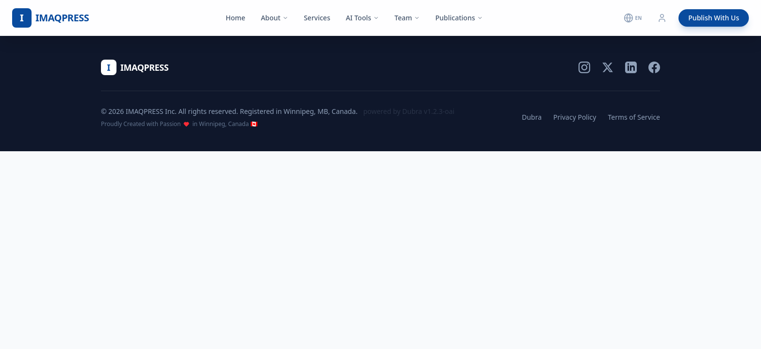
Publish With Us (713, 17)
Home (235, 17)
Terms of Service (634, 117)
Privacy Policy (574, 117)
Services (317, 17)
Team (407, 17)
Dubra (532, 117)
